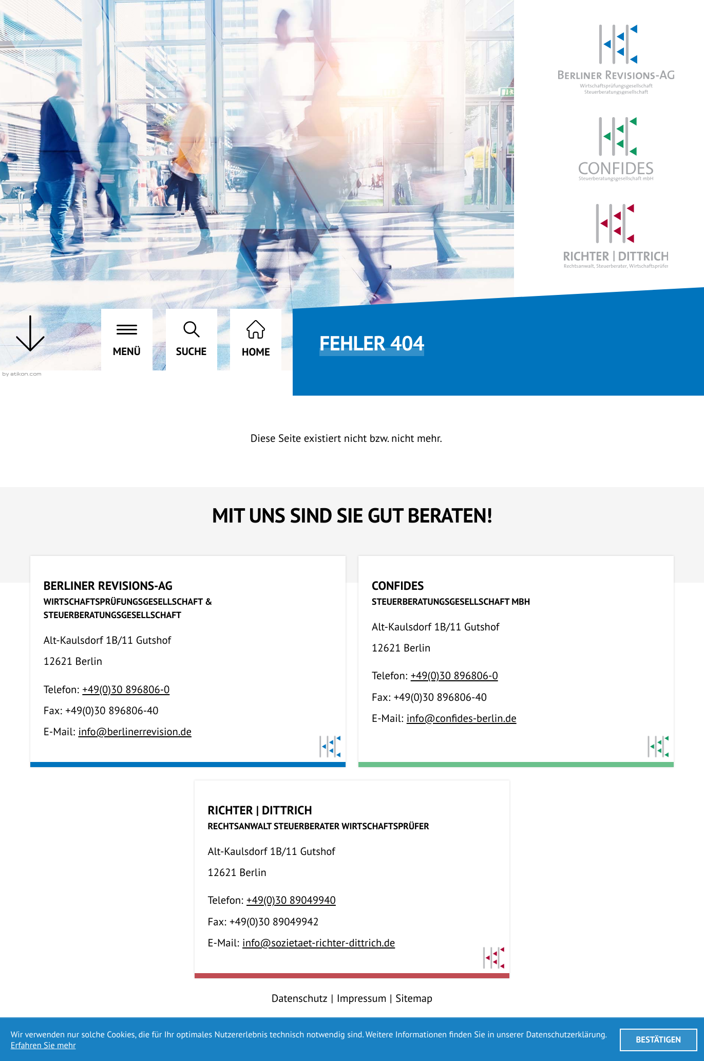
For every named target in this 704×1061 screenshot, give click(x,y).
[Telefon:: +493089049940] (291, 899)
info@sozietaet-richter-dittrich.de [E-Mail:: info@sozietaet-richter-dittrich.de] (318, 943)
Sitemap (413, 998)
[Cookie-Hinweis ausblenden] (658, 1040)
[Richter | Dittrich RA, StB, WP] (616, 236)
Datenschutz (300, 998)
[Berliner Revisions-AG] (616, 60)
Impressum (362, 998)
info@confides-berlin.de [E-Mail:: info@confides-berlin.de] (462, 718)
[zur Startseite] (255, 339)
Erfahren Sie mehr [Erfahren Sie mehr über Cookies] (43, 1045)
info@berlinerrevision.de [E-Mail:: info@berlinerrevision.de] (135, 731)
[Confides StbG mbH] (616, 149)
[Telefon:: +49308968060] (125, 689)
